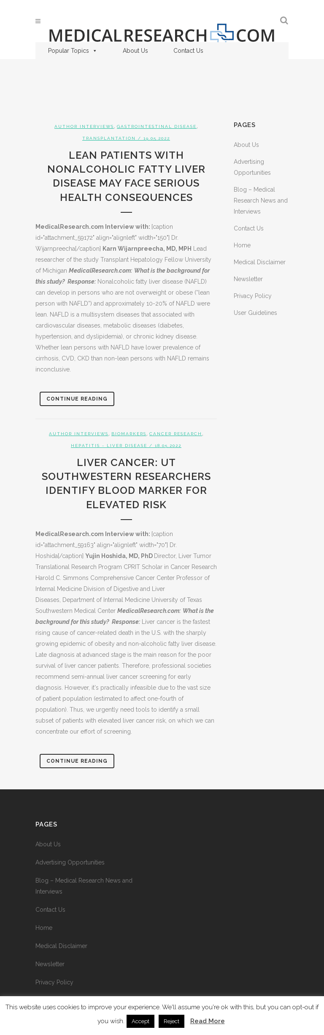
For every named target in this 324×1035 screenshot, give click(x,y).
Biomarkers (128, 433)
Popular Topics (72, 50)
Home (242, 245)
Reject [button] (171, 1021)
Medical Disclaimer (260, 262)
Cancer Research (175, 433)
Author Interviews (84, 126)
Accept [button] (140, 1021)
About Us (135, 50)
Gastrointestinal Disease (157, 126)
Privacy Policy (253, 296)
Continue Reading (77, 399)
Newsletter (248, 279)
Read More (207, 1021)
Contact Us (188, 50)
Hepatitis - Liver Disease (109, 445)
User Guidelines (255, 312)
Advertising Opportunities (70, 862)
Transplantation (109, 138)
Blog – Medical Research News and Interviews (261, 200)
